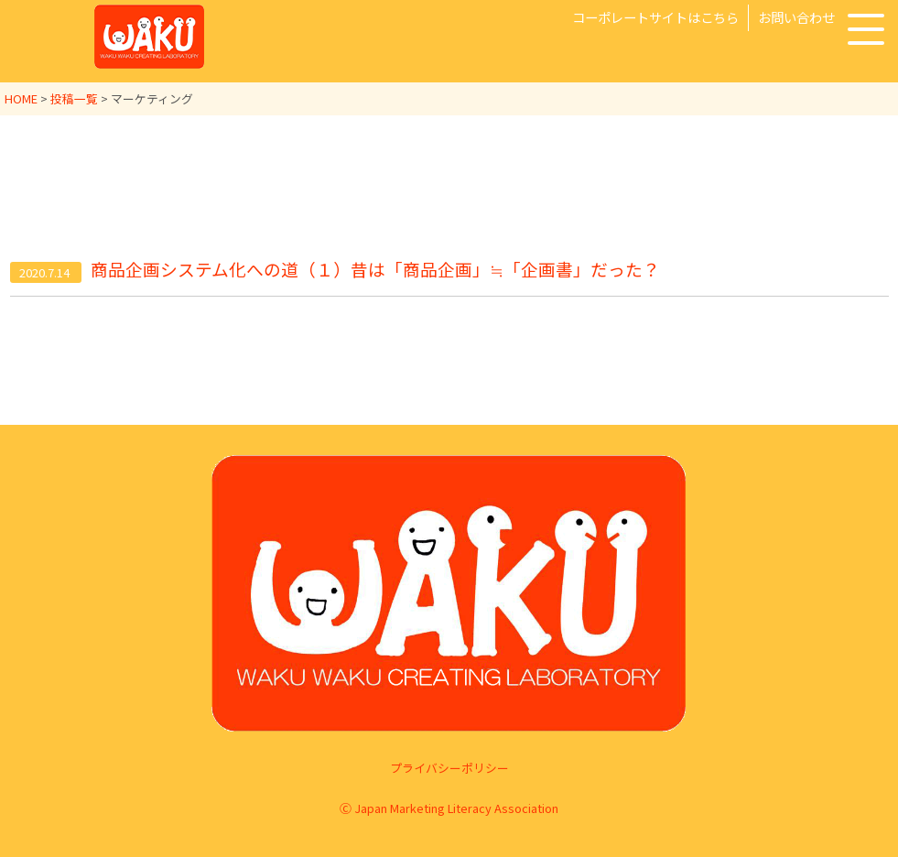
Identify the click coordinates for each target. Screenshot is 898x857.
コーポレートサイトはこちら (655, 17)
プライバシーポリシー (449, 767)
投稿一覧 (74, 98)
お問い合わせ (796, 17)
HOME (21, 98)
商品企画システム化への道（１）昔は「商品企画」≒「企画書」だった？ (375, 269)
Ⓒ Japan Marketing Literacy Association (449, 808)
